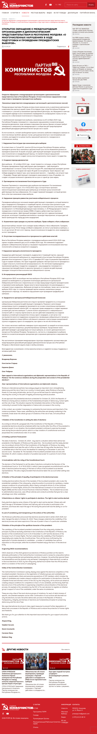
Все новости (66, 649)
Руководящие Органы (41, 719)
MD (60, 5)
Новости (25, 13)
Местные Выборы (38, 13)
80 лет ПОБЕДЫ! (60, 13)
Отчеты (35, 727)
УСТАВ (35, 708)
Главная (5, 13)
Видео (49, 13)
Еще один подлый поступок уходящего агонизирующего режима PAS (59, 675)
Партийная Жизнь (87, 13)
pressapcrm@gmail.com (80, 714)
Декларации (73, 13)
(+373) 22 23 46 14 (78, 717)
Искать (91, 5)
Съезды (36, 715)
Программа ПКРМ (39, 712)
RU (56, 5)
